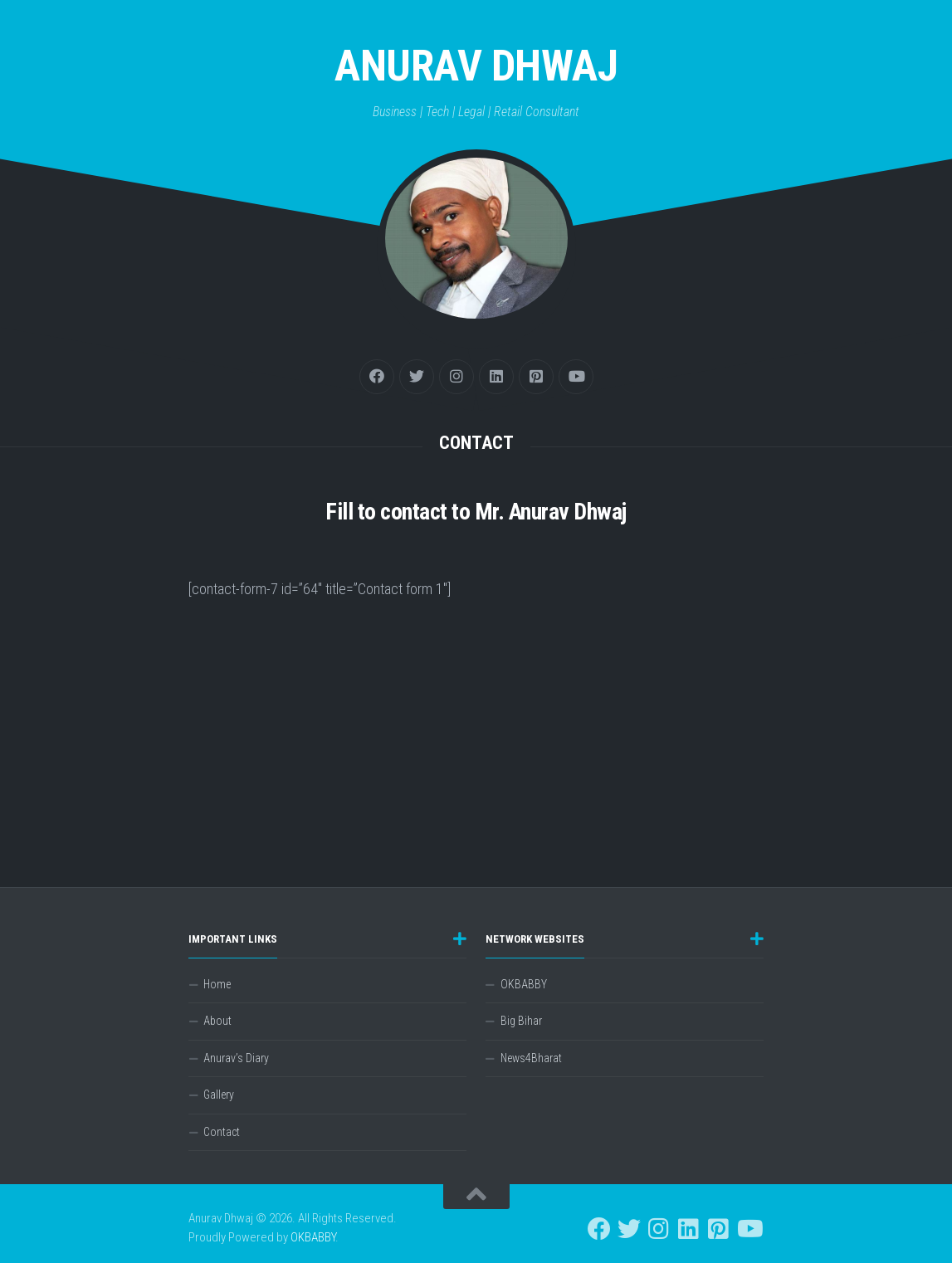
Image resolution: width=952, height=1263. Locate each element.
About (217, 1020)
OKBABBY (523, 984)
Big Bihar (521, 1020)
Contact (221, 1132)
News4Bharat (531, 1058)
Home (217, 984)
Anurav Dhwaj (476, 66)
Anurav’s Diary (236, 1058)
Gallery (218, 1094)
